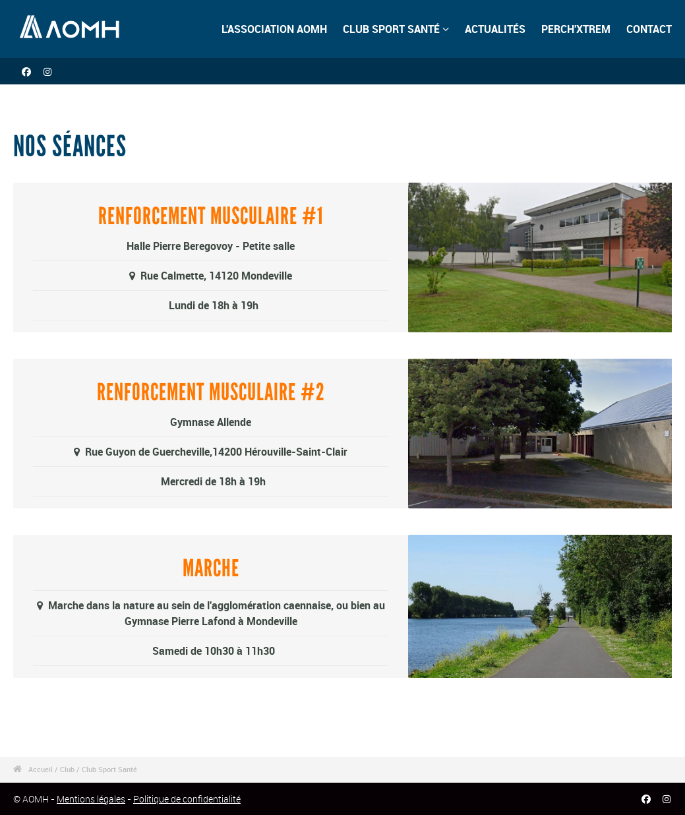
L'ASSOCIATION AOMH (274, 29)
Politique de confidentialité (187, 799)
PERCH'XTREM (576, 29)
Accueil (40, 769)
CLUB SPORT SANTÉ (396, 29)
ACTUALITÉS (495, 29)
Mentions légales (91, 799)
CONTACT (649, 29)
